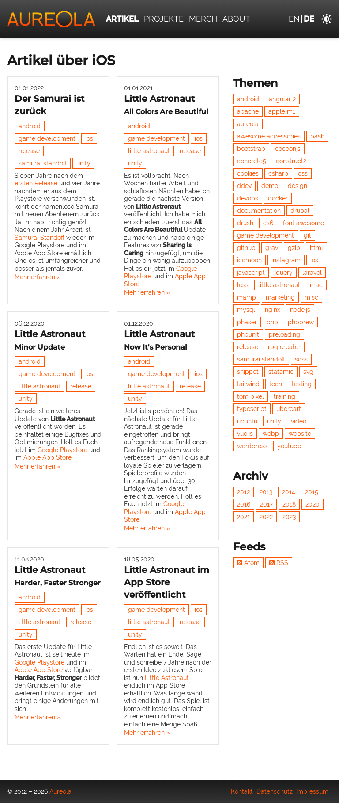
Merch (203, 18)
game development (47, 138)
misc (311, 297)
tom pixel (250, 396)
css (303, 173)
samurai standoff (43, 163)
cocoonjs (288, 148)
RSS (278, 562)
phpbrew (301, 322)
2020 (312, 504)
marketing (280, 297)
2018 (289, 504)
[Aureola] (51, 19)
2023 (289, 516)
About (236, 18)
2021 (243, 516)
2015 (311, 492)
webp (271, 433)
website (300, 433)
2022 (266, 516)
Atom (248, 562)
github (246, 247)
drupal (299, 210)
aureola (248, 123)
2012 (243, 492)
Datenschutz (274, 791)
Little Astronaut (167, 677)
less (243, 284)
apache (248, 111)
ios (89, 138)
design (297, 185)
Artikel (122, 18)
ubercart (288, 408)
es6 (268, 223)
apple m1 (281, 111)
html (316, 247)
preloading (284, 334)
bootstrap (251, 148)
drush (245, 223)
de (309, 18)
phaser (247, 322)
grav (271, 247)
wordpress (252, 446)
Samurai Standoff (39, 237)
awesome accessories (269, 136)
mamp (246, 297)
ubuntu (247, 421)
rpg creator (284, 346)
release (29, 150)
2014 (288, 492)
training (284, 396)
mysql (246, 309)
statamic (281, 371)
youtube (289, 446)
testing (302, 384)
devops (247, 198)
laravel (312, 272)
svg (308, 371)
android (30, 126)
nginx (272, 309)
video (298, 421)
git (307, 235)
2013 (266, 492)
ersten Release (36, 183)
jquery (284, 272)
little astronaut (149, 150)
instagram (286, 260)
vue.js (245, 433)
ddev (244, 185)
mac (316, 284)
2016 (243, 504)
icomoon (249, 260)
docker (278, 198)
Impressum (312, 791)
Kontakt (242, 791)
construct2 (291, 161)
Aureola (60, 791)
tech (275, 384)
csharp (278, 173)
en (294, 18)
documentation (259, 210)
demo (269, 185)
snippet (248, 371)
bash (317, 136)
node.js (300, 309)
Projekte (164, 18)
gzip (294, 247)
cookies (248, 173)
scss (301, 359)
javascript (251, 272)
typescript (252, 408)
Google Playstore (62, 449)
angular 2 (282, 99)
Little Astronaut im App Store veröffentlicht (166, 582)
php (272, 322)
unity (83, 163)
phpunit (248, 334)
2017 (266, 504)
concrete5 (251, 161)
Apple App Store (47, 457)
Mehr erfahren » (37, 276)
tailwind (248, 384)
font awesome (303, 223)
